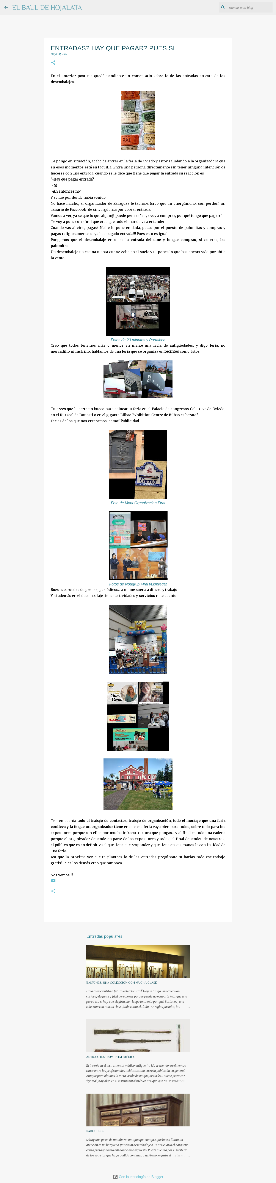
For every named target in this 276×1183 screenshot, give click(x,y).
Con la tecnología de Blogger (138, 1177)
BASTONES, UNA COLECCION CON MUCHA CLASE (121, 982)
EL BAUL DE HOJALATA (47, 7)
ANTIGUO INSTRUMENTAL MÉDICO (110, 1057)
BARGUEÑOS (95, 1131)
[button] (53, 63)
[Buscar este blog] (250, 7)
